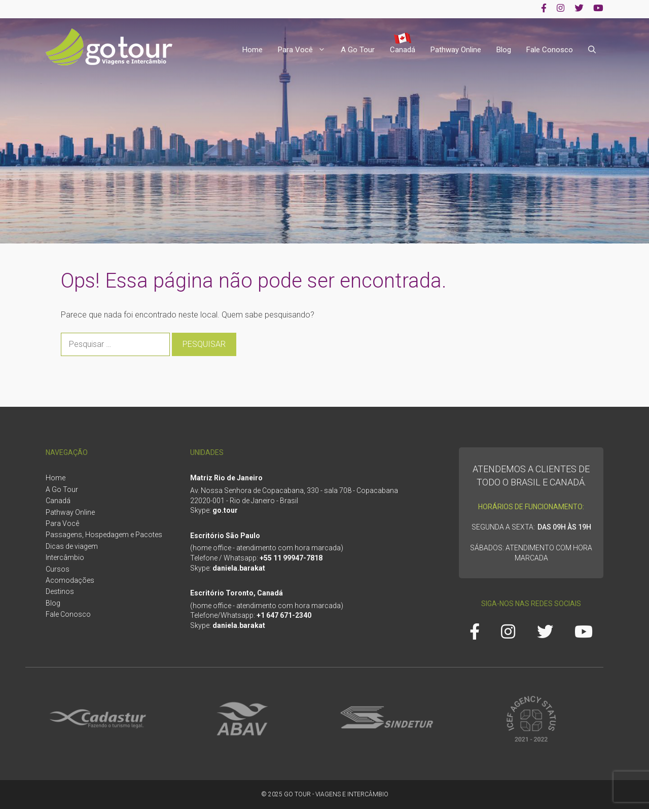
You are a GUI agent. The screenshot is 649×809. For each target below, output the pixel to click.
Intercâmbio (65, 557)
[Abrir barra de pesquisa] (592, 50)
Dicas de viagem (72, 546)
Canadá (402, 49)
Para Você (305, 50)
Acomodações (70, 580)
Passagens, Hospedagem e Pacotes (104, 535)
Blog (503, 49)
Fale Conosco (549, 49)
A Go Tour (358, 49)
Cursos (57, 569)
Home (252, 49)
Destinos (60, 591)
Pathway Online (455, 49)
